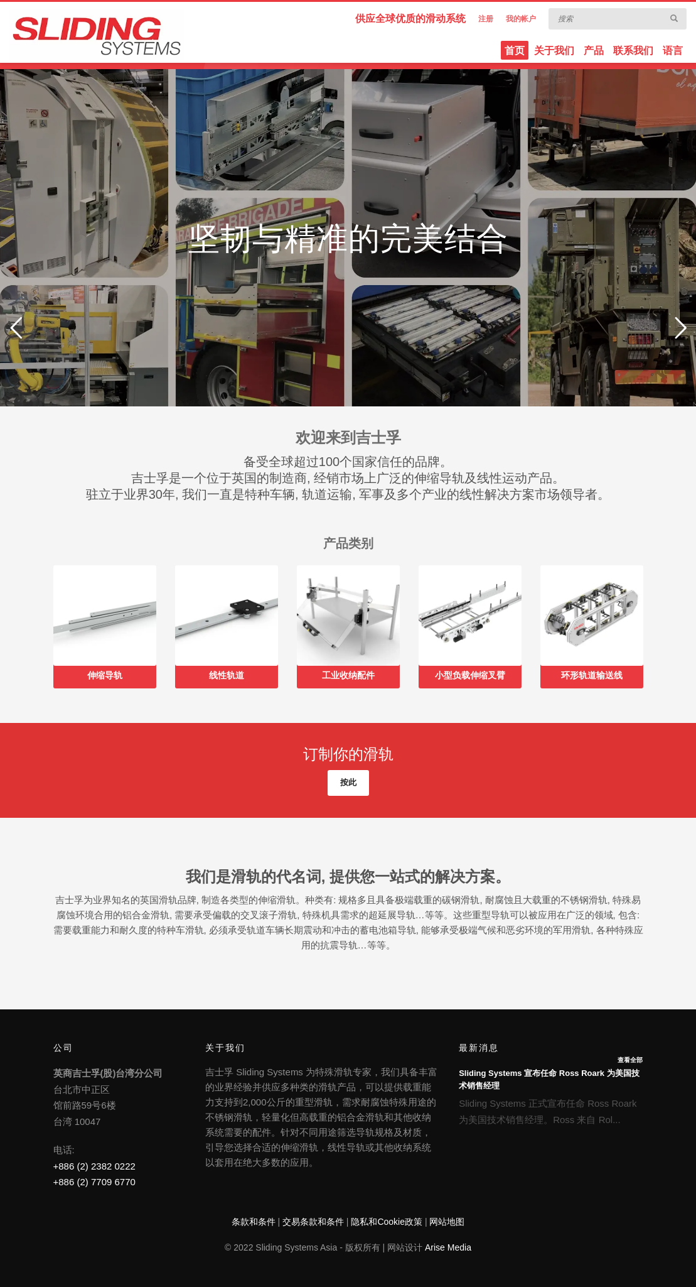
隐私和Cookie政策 (386, 1222)
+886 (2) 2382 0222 (94, 1166)
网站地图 (446, 1222)
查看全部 (630, 1059)
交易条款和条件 (313, 1222)
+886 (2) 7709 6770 (94, 1181)
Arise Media (448, 1247)
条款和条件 (254, 1222)
